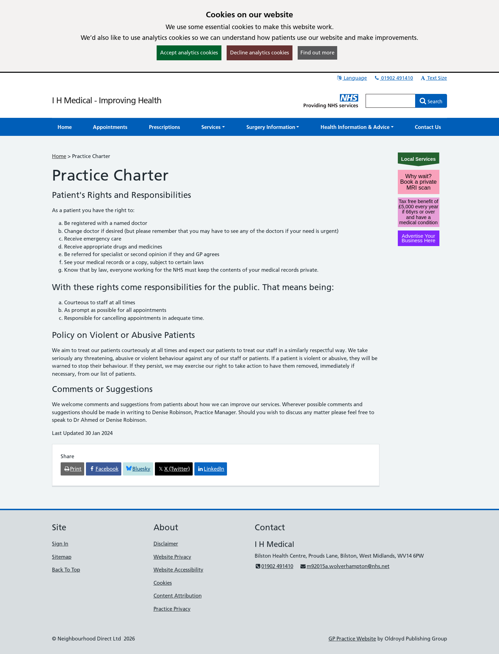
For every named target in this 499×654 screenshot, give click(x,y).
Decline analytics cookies (259, 52)
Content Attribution (178, 595)
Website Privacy (172, 556)
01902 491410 (393, 78)
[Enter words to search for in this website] (390, 101)
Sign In (60, 543)
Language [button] (351, 78)
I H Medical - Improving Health (106, 100)
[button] (213, 127)
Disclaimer (166, 543)
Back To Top (66, 569)
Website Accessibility (178, 569)
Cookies (163, 582)
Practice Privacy (172, 608)
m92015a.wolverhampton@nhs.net (344, 566)
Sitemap (61, 556)
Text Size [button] (433, 78)
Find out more (317, 52)
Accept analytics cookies (189, 52)
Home (59, 156)
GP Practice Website (352, 638)
